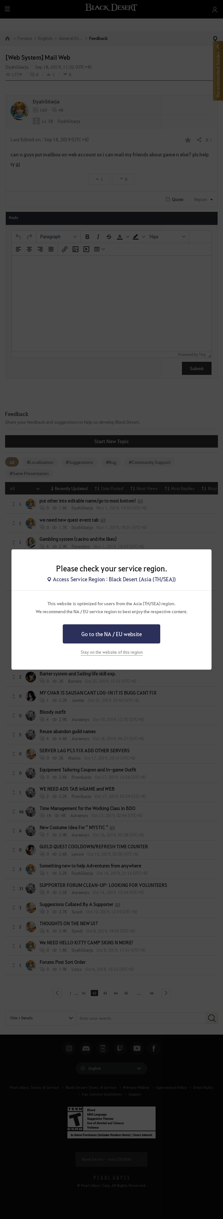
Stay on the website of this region (112, 652)
